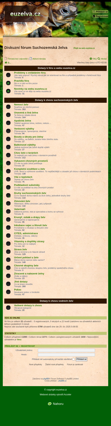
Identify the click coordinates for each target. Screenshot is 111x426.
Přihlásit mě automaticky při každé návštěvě (53, 359)
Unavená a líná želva (26, 112)
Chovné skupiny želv (26, 265)
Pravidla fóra (21, 80)
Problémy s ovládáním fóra (30, 72)
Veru (19, 339)
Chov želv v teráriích (26, 152)
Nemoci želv (21, 104)
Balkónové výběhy (25, 144)
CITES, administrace (26, 233)
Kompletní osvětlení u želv (29, 169)
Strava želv (20, 249)
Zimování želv (22, 201)
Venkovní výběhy (24, 128)
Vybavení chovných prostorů (31, 160)
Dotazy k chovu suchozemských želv (56, 100)
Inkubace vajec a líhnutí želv (30, 225)
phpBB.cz (62, 381)
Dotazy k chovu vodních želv (56, 300)
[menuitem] (15, 58)
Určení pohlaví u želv (26, 257)
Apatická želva (22, 120)
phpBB (46, 379)
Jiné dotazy (20, 281)
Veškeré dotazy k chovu (28, 305)
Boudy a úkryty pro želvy (28, 136)
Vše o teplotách (23, 177)
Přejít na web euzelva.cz (84, 48)
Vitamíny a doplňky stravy (29, 241)
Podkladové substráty (27, 185)
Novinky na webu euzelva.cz (30, 88)
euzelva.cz (61, 390)
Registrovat (100, 16)
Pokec (17, 289)
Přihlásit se (100, 11)
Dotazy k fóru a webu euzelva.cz (56, 68)
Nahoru (58, 404)
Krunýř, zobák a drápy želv (29, 217)
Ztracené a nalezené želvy (29, 273)
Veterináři (19, 209)
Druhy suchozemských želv (30, 193)
